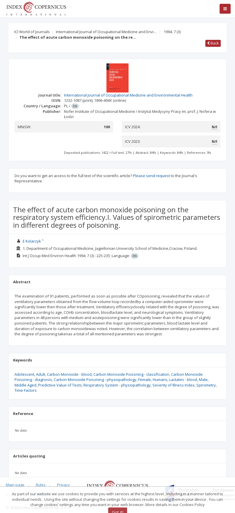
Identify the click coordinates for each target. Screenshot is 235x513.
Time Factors (26, 390)
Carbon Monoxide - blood (69, 374)
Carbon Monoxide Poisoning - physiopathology (95, 379)
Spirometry (206, 385)
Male (203, 379)
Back (213, 43)
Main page (15, 484)
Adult (40, 374)
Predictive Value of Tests (60, 385)
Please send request (151, 175)
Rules (41, 484)
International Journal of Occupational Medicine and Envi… (106, 31)
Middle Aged (25, 385)
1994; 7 (172, 31)
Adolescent (24, 374)
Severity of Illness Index (173, 385)
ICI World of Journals (32, 31)
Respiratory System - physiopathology (117, 385)
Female (144, 379)
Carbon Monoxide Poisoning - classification (131, 374)
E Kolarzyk (32, 241)
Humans (160, 379)
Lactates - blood (183, 379)
